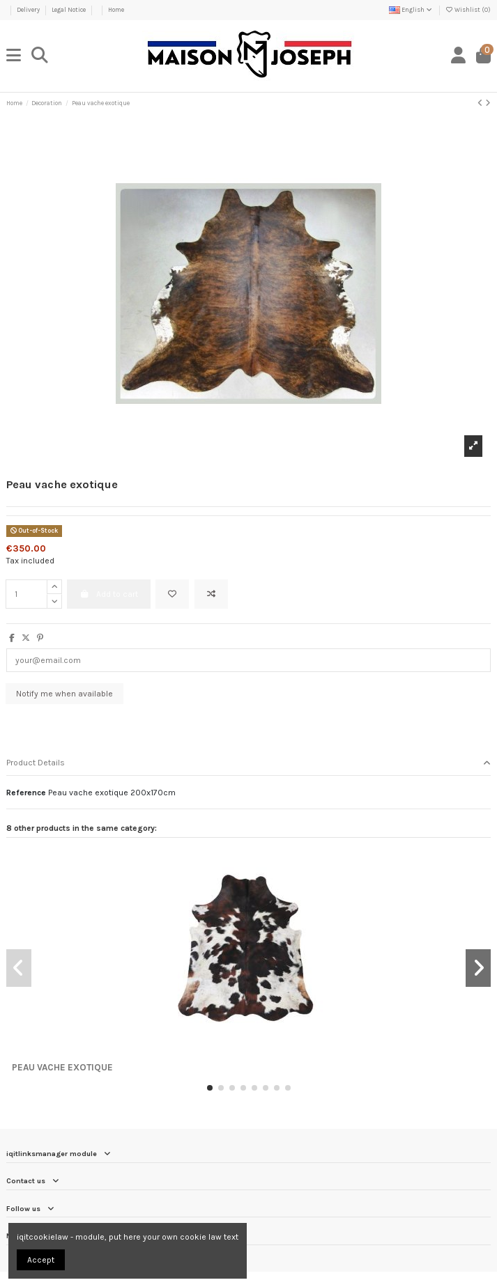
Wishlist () (468, 9)
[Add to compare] (211, 594)
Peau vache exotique (62, 1067)
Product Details (248, 763)
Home (116, 9)
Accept (40, 1260)
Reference (26, 792)
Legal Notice (69, 9)
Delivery (29, 9)
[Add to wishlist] (172, 594)
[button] (210, 1088)
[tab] (248, 763)
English (411, 9)
